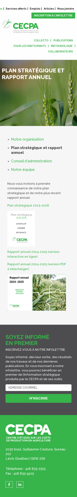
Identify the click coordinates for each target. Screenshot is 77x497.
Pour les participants (30, 46)
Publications (63, 40)
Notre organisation (27, 139)
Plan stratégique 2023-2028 (28, 205)
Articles (49, 8)
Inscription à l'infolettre (53, 15)
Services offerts (16, 8)
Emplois (35, 8)
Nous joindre (65, 8)
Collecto (41, 40)
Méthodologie (62, 46)
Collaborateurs (60, 51)
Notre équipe (23, 169)
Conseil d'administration (31, 161)
